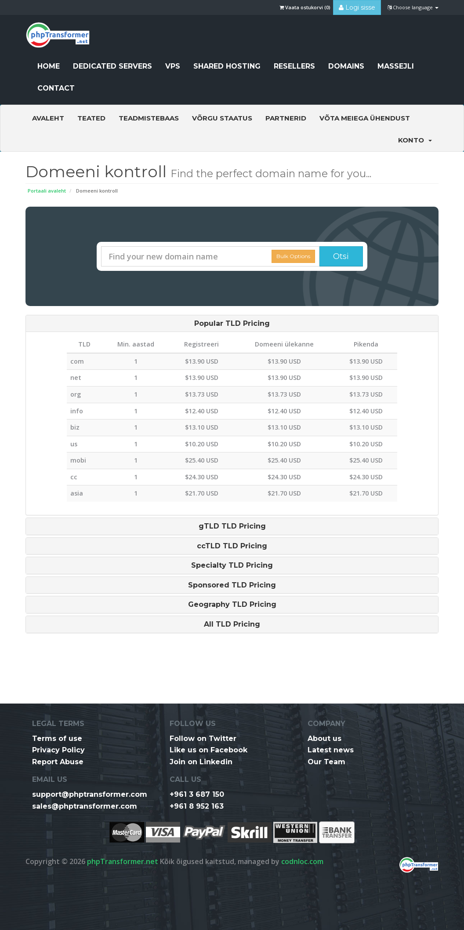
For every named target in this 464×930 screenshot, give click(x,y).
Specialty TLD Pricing (232, 565)
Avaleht (48, 118)
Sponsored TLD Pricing (232, 585)
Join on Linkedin (201, 762)
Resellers (294, 66)
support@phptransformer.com (89, 794)
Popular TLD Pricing (232, 324)
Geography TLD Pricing (232, 605)
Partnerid (285, 118)
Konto (415, 140)
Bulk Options (293, 256)
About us (324, 738)
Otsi (341, 256)
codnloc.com (302, 861)
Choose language (413, 7)
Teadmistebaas (149, 118)
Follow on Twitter (203, 738)
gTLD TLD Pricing (232, 526)
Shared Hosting (227, 66)
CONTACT (56, 88)
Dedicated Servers (112, 66)
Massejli (395, 66)
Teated (91, 118)
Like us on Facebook (208, 750)
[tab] (232, 323)
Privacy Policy (58, 750)
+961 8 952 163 (197, 806)
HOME (48, 66)
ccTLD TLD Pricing (232, 546)
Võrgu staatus (222, 118)
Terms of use (57, 738)
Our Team (326, 762)
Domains (346, 66)
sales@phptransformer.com (84, 806)
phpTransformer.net (122, 861)
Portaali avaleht (47, 190)
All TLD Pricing (232, 624)
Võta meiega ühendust (364, 118)
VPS (172, 66)
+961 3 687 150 (197, 794)
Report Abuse (57, 762)
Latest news (331, 750)
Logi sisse (357, 7)
